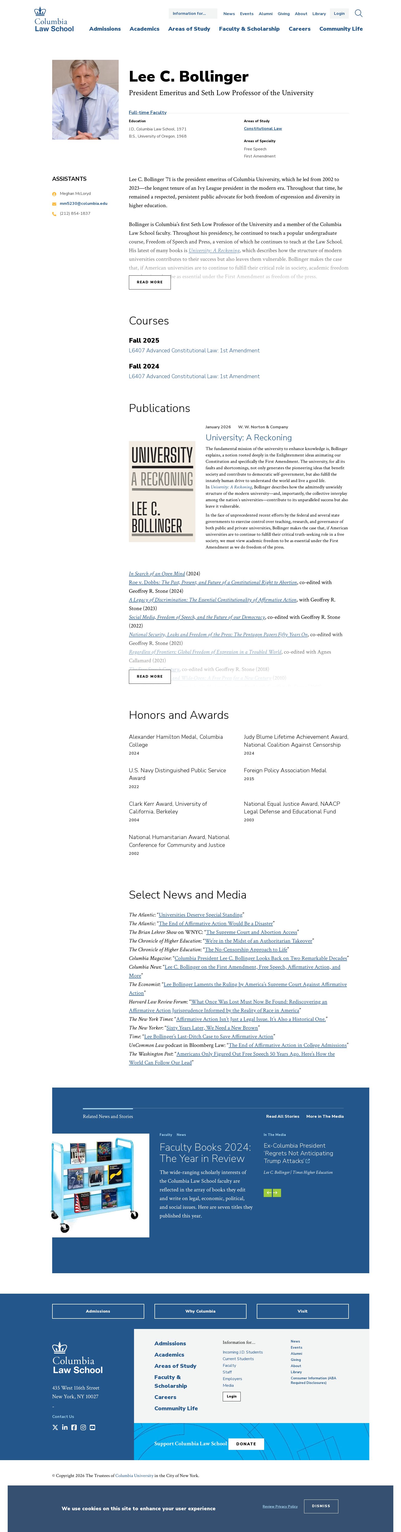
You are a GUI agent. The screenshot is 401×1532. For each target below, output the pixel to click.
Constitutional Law (263, 128)
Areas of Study (175, 1412)
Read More (150, 282)
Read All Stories (282, 1116)
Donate (262, 1484)
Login (339, 13)
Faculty (229, 1411)
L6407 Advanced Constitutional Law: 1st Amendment (194, 350)
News (229, 14)
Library (319, 14)
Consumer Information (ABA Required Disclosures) (313, 1426)
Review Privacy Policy (280, 1506)
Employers (232, 1424)
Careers (165, 1443)
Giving (284, 14)
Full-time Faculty (147, 112)
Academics (169, 1400)
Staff (227, 1418)
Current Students (238, 1404)
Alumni (266, 14)
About (301, 14)
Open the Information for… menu (193, 13)
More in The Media (325, 1116)
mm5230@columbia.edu (83, 203)
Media (228, 1431)
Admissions (170, 1389)
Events (247, 14)
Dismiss (321, 1506)
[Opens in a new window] (55, 1473)
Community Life (176, 1454)
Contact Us (63, 1462)
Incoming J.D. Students (243, 1398)
